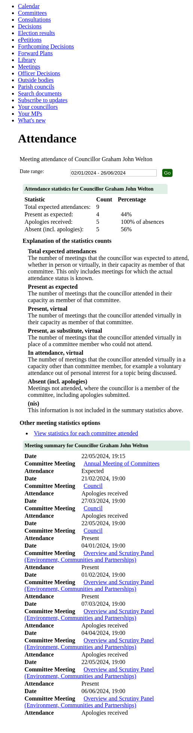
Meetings (29, 66)
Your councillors (38, 107)
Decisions (30, 26)
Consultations (34, 19)
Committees (32, 13)
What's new (32, 120)
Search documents (40, 93)
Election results (36, 33)
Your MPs (30, 113)
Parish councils (36, 87)
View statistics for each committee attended (86, 433)
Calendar (29, 6)
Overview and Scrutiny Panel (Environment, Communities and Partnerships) (89, 556)
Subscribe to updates (42, 100)
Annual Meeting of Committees (122, 463)
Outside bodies (36, 80)
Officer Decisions (39, 73)
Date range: (32, 171)
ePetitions (30, 40)
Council (93, 486)
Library (27, 60)
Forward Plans (35, 53)
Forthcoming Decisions (46, 46)
